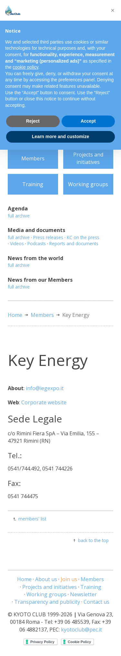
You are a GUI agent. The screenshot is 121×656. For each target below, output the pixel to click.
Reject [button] (33, 121)
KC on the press (83, 237)
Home (15, 314)
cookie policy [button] (25, 67)
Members (33, 158)
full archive (19, 216)
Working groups (88, 184)
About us (46, 579)
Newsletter (83, 594)
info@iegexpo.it (45, 388)
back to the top (93, 540)
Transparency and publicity (47, 601)
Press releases (48, 237)
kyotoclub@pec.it (81, 629)
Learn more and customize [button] (60, 136)
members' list (32, 519)
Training (32, 184)
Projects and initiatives (88, 158)
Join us (69, 579)
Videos (17, 243)
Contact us (96, 601)
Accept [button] (88, 121)
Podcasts (36, 243)
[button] (112, 10)
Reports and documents (73, 243)
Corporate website (43, 402)
